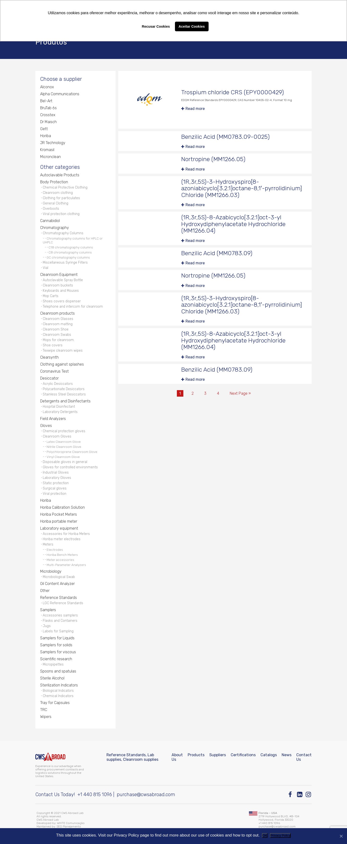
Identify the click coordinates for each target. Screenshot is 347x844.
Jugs (47, 626)
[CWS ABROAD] (50, 757)
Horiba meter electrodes (62, 539)
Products (196, 755)
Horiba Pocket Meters (58, 514)
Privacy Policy (280, 835)
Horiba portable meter (58, 521)
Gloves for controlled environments (70, 467)
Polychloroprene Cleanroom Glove (72, 452)
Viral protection (54, 494)
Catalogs (268, 755)
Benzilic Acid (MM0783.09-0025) (225, 136)
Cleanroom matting (58, 324)
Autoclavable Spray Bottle (63, 280)
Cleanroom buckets (58, 285)
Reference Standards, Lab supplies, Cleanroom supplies (132, 757)
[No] (341, 836)
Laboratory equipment (59, 528)
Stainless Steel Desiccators (64, 394)
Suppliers (217, 755)
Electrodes (55, 550)
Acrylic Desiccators (58, 384)
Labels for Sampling (58, 631)
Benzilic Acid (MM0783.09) (216, 253)
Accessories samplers (60, 615)
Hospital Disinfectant (59, 407)
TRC (43, 709)
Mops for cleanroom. (58, 340)
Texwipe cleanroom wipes (63, 351)
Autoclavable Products (59, 175)
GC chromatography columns (68, 257)
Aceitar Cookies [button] (192, 26)
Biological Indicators (58, 691)
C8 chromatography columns (70, 252)
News (286, 755)
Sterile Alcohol (52, 678)
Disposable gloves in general (65, 462)
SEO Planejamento (68, 826)
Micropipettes (53, 664)
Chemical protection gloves (64, 431)
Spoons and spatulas (58, 671)
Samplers (48, 610)
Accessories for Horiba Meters (66, 534)
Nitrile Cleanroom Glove (64, 447)
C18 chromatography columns (71, 247)
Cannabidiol (50, 220)
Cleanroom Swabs (57, 335)
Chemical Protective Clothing (65, 187)
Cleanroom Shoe (55, 329)
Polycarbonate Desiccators (64, 389)
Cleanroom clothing (58, 193)
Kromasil (47, 149)
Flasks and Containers (60, 621)
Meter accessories (60, 560)
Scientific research (56, 659)
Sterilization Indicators (59, 685)
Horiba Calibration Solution (62, 507)
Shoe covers (52, 345)
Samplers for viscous (58, 652)
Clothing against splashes (62, 364)
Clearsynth (49, 357)
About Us (177, 757)
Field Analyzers (53, 418)
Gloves (46, 425)
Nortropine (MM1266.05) (213, 159)
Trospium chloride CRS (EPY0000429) (232, 92)
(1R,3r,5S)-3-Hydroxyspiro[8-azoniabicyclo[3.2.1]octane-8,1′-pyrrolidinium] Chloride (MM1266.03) (241, 188)
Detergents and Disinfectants (65, 401)
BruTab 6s (48, 108)
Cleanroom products (57, 313)
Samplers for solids (56, 645)
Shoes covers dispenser (62, 301)
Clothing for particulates (61, 198)
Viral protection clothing (61, 214)
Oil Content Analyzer (57, 583)
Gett (44, 129)
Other (45, 590)
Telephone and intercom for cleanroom (73, 307)
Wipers (45, 716)
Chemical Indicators (58, 696)
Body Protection (54, 182)
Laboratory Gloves (57, 478)
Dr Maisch (48, 122)
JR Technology (52, 142)
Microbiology (51, 571)
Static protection (56, 483)
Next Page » (240, 393)
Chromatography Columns (63, 233)
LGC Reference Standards (63, 603)
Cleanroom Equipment (59, 274)
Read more (195, 109)
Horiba (45, 135)
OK (264, 835)
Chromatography (54, 227)
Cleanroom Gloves (57, 436)
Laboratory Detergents (60, 412)
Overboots (51, 209)
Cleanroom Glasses (58, 319)
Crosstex (47, 115)
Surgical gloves (55, 488)
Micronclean (50, 156)
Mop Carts (50, 296)
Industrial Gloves (56, 472)
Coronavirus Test (54, 371)
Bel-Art (46, 101)
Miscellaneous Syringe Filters (65, 262)
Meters (48, 544)
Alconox (47, 87)
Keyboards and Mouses (61, 291)
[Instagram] (309, 795)
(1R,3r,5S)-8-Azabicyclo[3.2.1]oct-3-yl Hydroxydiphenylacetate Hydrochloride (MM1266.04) (233, 224)
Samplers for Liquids (57, 638)
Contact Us (304, 757)
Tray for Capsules (55, 702)
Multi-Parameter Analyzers (66, 565)
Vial (45, 268)
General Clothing (55, 203)
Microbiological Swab (59, 577)
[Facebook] (291, 795)
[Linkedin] (300, 795)
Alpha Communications (59, 94)
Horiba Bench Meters (62, 555)
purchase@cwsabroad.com (146, 794)
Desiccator (49, 378)
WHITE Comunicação (71, 823)
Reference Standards (58, 597)
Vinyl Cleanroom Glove (63, 457)
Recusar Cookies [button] (156, 26)
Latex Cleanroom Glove (64, 442)
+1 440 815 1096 (94, 794)
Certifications (243, 755)
